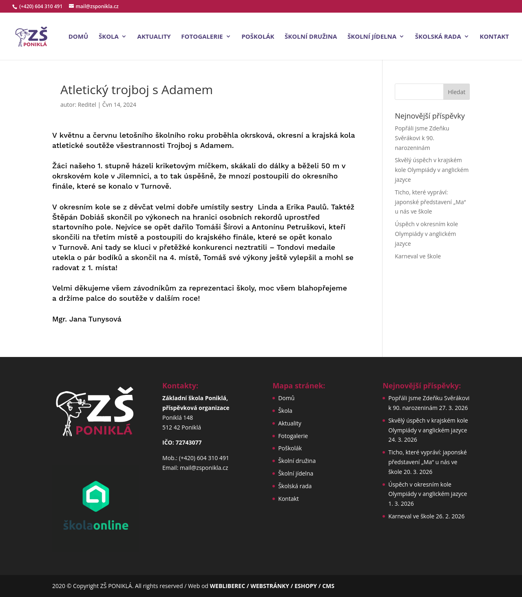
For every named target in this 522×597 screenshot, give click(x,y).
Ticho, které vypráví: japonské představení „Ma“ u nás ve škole (430, 202)
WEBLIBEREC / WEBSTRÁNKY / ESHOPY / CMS (272, 586)
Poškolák (257, 36)
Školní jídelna (371, 36)
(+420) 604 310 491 (41, 6)
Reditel (87, 104)
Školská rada (438, 36)
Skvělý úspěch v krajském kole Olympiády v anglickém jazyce (432, 169)
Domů (78, 36)
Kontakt (494, 36)
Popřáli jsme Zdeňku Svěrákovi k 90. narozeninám (422, 138)
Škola (109, 36)
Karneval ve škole (418, 256)
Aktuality (154, 36)
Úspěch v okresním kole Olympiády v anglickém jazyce (426, 233)
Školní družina (311, 36)
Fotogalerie (202, 36)
